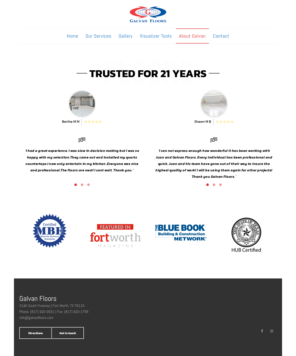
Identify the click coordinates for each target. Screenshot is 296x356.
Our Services (98, 36)
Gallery (126, 36)
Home (72, 36)
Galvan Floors (38, 298)
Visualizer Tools (156, 36)
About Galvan (192, 36)
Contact (221, 36)
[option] (82, 132)
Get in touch (67, 333)
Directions (35, 333)
